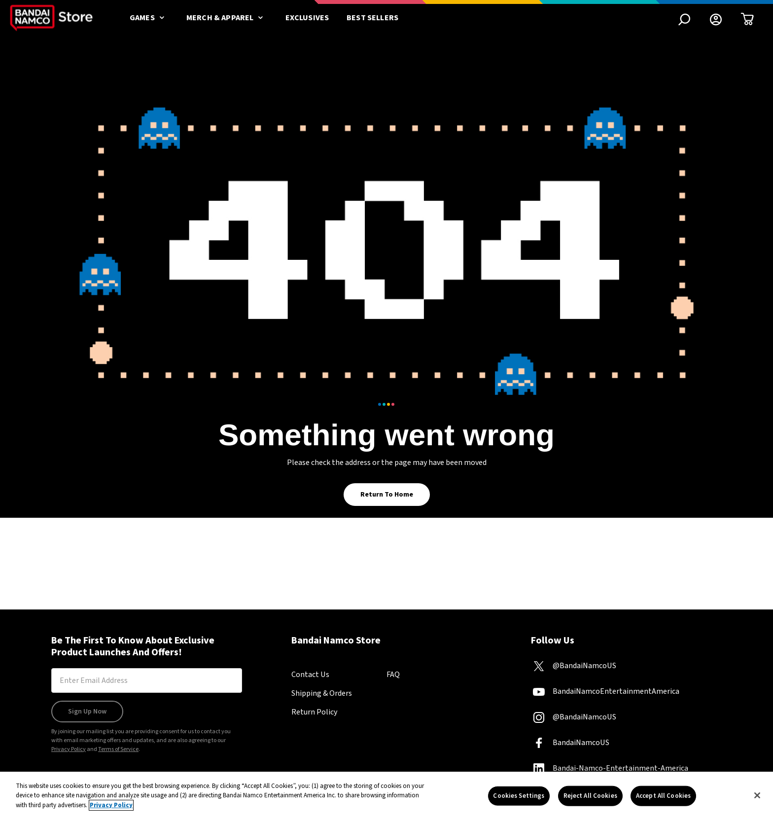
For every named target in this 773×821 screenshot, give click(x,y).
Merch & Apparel (227, 18)
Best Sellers (372, 17)
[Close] (757, 800)
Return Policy (314, 712)
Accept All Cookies (663, 800)
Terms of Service (118, 749)
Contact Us (310, 674)
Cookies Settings (518, 800)
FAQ (393, 674)
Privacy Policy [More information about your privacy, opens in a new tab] (111, 810)
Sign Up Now (87, 711)
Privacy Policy (68, 749)
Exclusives (307, 17)
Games (149, 18)
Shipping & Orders (321, 693)
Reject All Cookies (590, 800)
